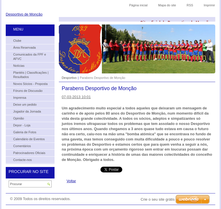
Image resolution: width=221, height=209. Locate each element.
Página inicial (138, 5)
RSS (190, 5)
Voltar (71, 181)
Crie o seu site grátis (158, 199)
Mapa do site (167, 5)
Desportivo (69, 77)
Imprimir (209, 5)
